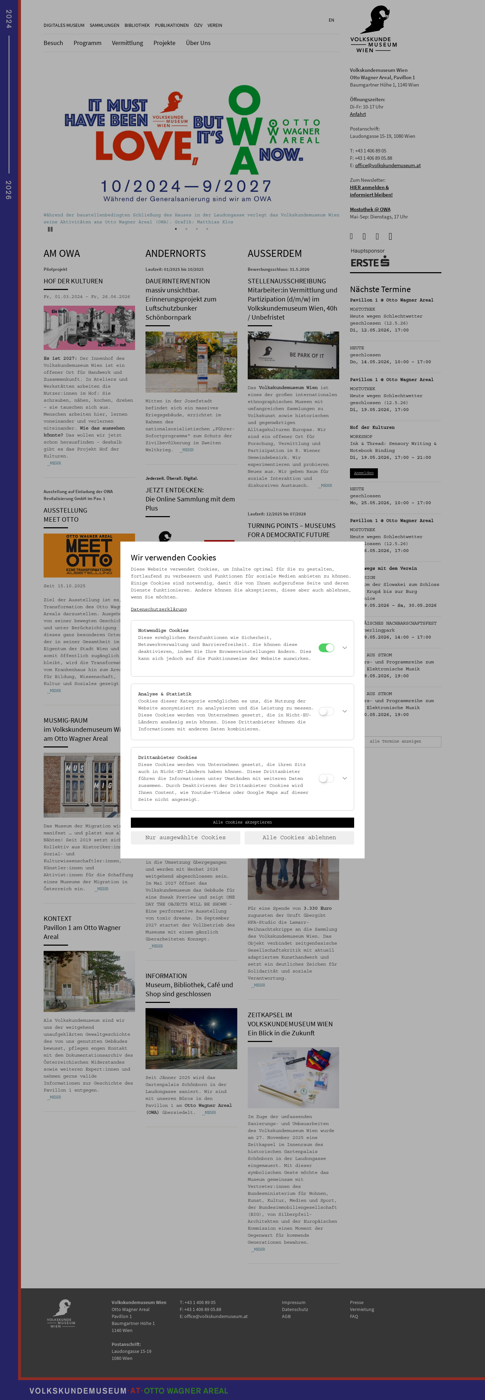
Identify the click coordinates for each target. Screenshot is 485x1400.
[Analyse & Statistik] (326, 711)
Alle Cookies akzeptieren (242, 822)
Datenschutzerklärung (159, 610)
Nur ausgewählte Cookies (186, 837)
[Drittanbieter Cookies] (326, 778)
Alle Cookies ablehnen (299, 837)
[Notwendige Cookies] (326, 647)
